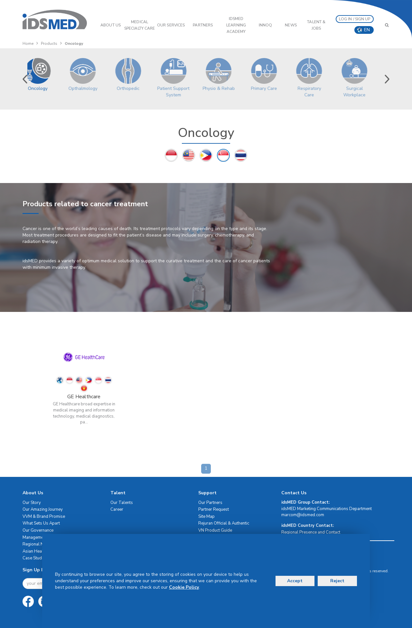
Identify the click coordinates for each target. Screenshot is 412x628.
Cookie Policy (184, 587)
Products (49, 43)
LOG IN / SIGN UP (354, 19)
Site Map (206, 516)
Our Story (32, 503)
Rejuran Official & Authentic (223, 523)
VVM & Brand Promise (44, 516)
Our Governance (38, 530)
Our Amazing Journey (43, 509)
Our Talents (121, 503)
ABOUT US (110, 25)
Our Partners (210, 503)
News (290, 25)
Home (28, 43)
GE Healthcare (83, 396)
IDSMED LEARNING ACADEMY (236, 25)
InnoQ (265, 25)
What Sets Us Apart (41, 523)
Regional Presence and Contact (310, 532)
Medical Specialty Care (139, 25)
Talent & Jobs (316, 25)
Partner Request (213, 509)
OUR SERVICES (171, 25)
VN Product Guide (215, 530)
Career (116, 509)
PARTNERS (203, 25)
